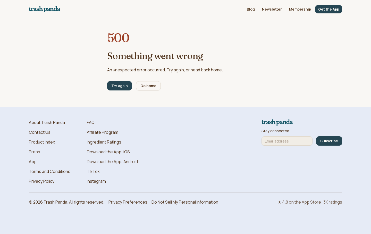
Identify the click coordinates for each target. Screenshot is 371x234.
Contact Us (39, 132)
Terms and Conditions (49, 171)
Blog (251, 9)
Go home (148, 85)
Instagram (96, 181)
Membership (300, 9)
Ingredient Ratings (104, 142)
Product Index (42, 142)
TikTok (93, 171)
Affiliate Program (102, 132)
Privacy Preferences (127, 202)
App (33, 161)
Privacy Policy (41, 181)
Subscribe (329, 140)
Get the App (328, 9)
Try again (119, 85)
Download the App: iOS (108, 152)
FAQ (91, 122)
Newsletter (272, 9)
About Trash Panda (47, 122)
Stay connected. (276, 131)
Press (34, 152)
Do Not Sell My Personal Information (184, 202)
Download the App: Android (112, 161)
